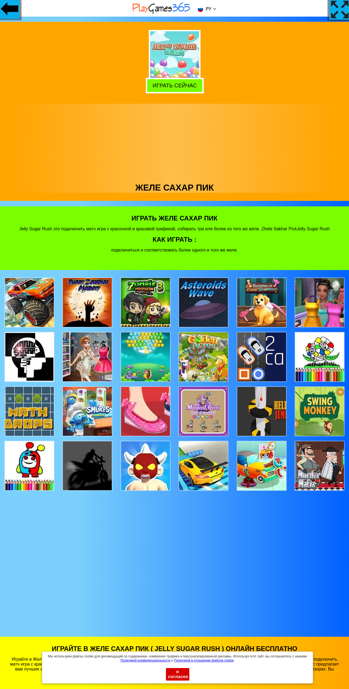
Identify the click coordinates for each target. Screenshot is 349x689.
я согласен (178, 674)
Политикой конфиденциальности (146, 660)
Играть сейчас (174, 85)
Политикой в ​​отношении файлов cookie (204, 660)
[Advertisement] (174, 142)
